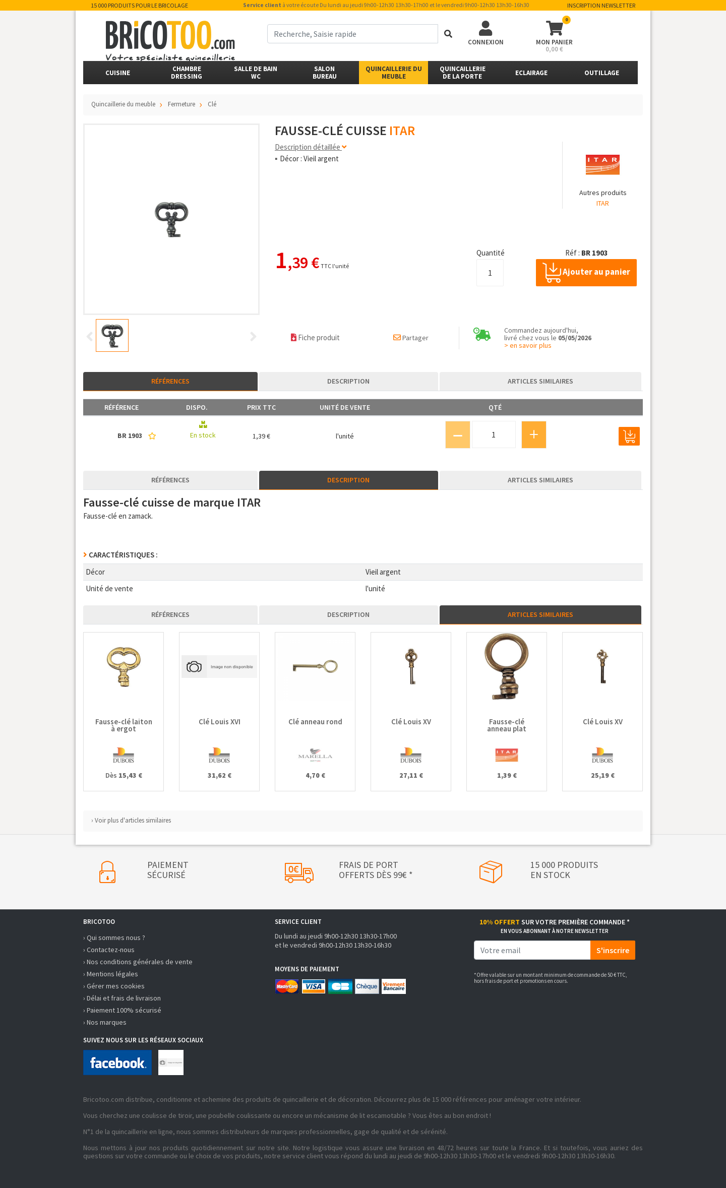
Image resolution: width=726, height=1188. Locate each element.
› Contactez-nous (109, 949)
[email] (532, 950)
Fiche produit (315, 337)
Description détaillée (310, 147)
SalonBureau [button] (325, 73)
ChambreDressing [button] (186, 73)
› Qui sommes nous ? (114, 937)
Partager (411, 337)
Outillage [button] (601, 73)
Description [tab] (348, 381)
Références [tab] (170, 381)
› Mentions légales (110, 973)
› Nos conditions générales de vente (138, 961)
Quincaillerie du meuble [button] (394, 73)
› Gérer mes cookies (114, 985)
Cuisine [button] (117, 73)
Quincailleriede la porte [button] (463, 73)
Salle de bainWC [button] (255, 73)
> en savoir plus (528, 345)
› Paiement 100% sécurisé (122, 1010)
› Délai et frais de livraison (122, 998)
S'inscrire (612, 950)
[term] (352, 33)
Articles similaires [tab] (540, 381)
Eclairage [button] (531, 73)
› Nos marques (105, 1022)
